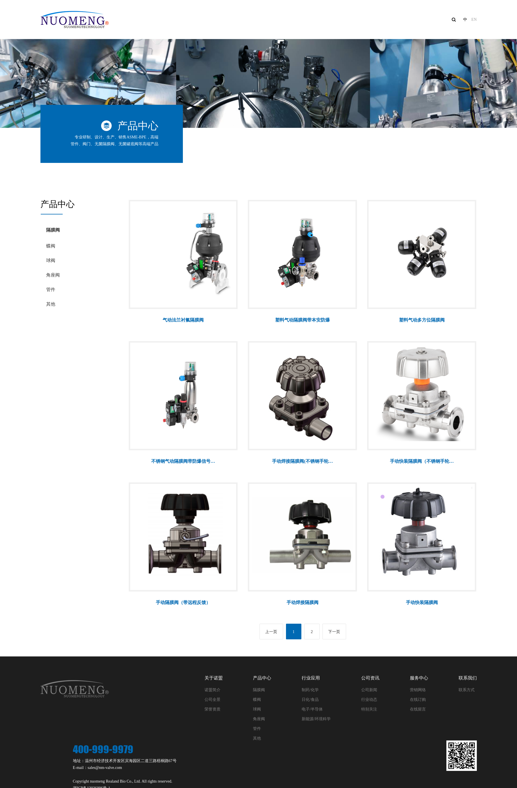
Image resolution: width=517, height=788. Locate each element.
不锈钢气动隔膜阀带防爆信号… (183, 461)
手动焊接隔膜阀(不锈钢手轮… (302, 461)
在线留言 (418, 709)
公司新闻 (369, 690)
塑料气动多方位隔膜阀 (422, 320)
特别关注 (369, 709)
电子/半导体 (312, 709)
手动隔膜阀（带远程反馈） (183, 602)
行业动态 (369, 699)
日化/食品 (310, 699)
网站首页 (189, 19)
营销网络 (418, 690)
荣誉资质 (212, 709)
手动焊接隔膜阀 (302, 602)
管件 (50, 289)
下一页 (334, 632)
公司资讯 (358, 19)
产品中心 (273, 19)
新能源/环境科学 (316, 719)
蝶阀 (50, 245)
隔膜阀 (53, 230)
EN (474, 19)
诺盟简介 (212, 690)
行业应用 (315, 19)
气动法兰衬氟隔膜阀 (183, 320)
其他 (50, 304)
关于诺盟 (231, 19)
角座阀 (53, 275)
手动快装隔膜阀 (422, 602)
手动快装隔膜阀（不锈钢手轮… (422, 461)
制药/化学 (310, 690)
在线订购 (418, 699)
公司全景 (212, 699)
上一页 (271, 632)
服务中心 (400, 19)
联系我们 (442, 19)
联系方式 (467, 690)
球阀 (50, 260)
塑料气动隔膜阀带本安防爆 (302, 320)
